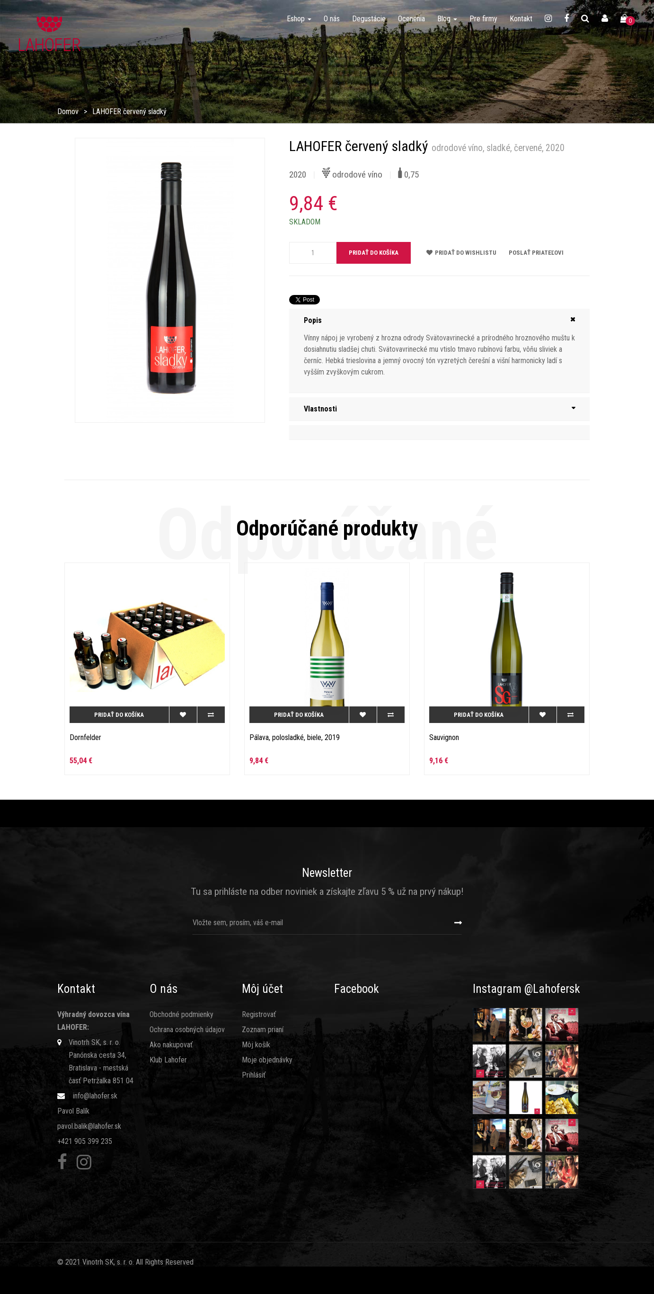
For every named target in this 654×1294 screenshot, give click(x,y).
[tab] (439, 320)
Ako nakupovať (171, 1044)
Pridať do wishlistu (461, 252)
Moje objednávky (267, 1059)
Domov (68, 111)
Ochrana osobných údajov (187, 1029)
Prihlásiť (253, 1075)
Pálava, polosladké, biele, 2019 (294, 737)
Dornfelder (85, 737)
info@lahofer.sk (95, 1095)
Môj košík (256, 1044)
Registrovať (259, 1014)
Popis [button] (313, 320)
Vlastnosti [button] (320, 408)
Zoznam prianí (262, 1029)
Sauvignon (444, 737)
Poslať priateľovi (536, 252)
